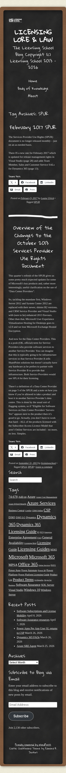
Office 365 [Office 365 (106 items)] (28, 564)
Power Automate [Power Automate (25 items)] (29, 570)
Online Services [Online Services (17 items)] (44, 565)
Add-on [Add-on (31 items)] (22, 496)
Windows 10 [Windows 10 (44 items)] (32, 590)
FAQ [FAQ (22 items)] (39, 538)
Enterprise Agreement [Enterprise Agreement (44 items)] (23, 537)
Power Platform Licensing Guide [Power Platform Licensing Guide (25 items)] (33, 574)
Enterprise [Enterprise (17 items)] (48, 532)
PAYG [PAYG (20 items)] (53, 565)
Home (33, 81)
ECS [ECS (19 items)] (42, 532)
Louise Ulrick (47, 198)
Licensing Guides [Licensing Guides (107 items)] (34, 549)
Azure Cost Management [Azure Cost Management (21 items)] (46, 497)
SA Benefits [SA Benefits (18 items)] (38, 580)
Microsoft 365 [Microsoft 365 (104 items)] (42, 556)
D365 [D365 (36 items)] (12, 517)
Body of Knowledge (33, 88)
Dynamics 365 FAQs (28, 637)
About (33, 96)
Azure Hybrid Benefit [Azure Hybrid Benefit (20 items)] (17, 504)
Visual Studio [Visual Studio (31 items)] (16, 590)
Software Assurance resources (33, 619)
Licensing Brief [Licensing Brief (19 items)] (30, 543)
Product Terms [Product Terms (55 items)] (23, 579)
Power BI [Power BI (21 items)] (42, 570)
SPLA (24, 467)
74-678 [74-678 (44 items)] (13, 497)
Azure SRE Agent (26, 646)
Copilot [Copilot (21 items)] (28, 510)
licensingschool (48, 463)
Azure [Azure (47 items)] (31, 497)
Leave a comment (44, 467)
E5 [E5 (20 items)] (38, 532)
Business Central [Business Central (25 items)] (16, 510)
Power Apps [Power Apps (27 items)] (15, 570)
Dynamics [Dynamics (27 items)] (31, 517)
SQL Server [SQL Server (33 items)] (47, 585)
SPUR (37, 202)
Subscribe (20, 716)
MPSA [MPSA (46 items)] (13, 565)
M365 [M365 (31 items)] (53, 549)
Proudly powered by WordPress (33, 744)
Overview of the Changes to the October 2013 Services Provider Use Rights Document (33, 246)
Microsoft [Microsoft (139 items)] (18, 556)
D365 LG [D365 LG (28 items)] (20, 517)
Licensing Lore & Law (33, 36)
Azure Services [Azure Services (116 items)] (41, 503)
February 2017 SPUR (33, 127)
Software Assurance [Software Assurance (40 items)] (28, 585)
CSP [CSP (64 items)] (47, 510)
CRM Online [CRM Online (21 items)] (37, 510)
